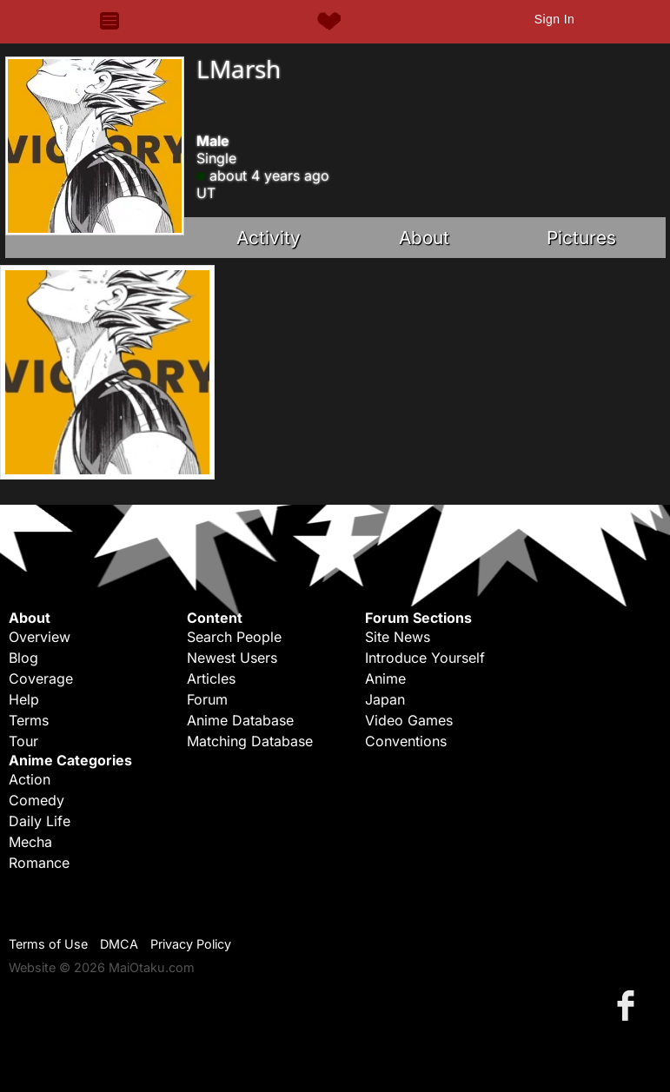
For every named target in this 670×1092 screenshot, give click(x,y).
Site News (397, 636)
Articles (211, 678)
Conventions (406, 741)
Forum (207, 699)
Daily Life (39, 821)
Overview (39, 636)
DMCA (119, 943)
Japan (385, 699)
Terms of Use (48, 943)
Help (24, 699)
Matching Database (250, 741)
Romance (39, 862)
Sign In (554, 19)
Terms (29, 720)
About (424, 237)
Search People (234, 636)
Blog (23, 657)
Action (29, 779)
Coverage (41, 678)
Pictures (581, 237)
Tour (23, 741)
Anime (385, 678)
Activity (268, 237)
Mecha (30, 841)
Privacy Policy (190, 943)
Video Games (409, 720)
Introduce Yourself (425, 657)
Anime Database (240, 720)
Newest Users (232, 657)
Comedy (36, 800)
